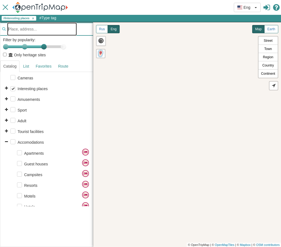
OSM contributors (268, 244)
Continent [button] (268, 74)
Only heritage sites (24, 55)
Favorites (44, 66)
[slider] (44, 46)
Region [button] (268, 57)
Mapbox (245, 244)
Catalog (9, 66)
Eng (113, 29)
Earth (271, 29)
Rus (102, 29)
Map (258, 29)
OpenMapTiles (224, 244)
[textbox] (42, 29)
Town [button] (268, 49)
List (26, 66)
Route (63, 66)
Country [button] (268, 65)
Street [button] (268, 41)
